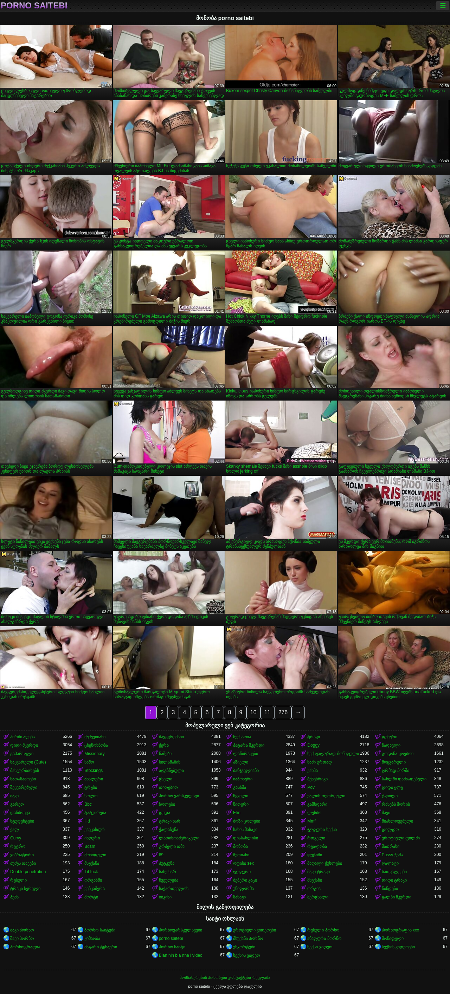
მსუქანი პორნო (248, 938)
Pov (311, 787)
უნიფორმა (243, 888)
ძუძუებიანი (94, 736)
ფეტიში (314, 854)
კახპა (312, 770)
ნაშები (165, 753)
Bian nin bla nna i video (180, 955)
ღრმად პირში (395, 770)
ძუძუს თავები (23, 863)
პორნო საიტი (172, 946)
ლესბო (314, 812)
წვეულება (168, 880)
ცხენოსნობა (96, 745)
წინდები (390, 888)
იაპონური (242, 779)
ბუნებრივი (317, 779)
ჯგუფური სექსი (321, 829)
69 (161, 854)
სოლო (90, 795)
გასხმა (239, 787)
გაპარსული (21, 753)
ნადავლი (391, 745)
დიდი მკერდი (24, 745)
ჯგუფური (242, 871)
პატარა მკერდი (248, 745)
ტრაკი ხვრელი (25, 888)
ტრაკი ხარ (169, 821)
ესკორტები (244, 946)
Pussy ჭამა (392, 854)
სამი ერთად (319, 762)
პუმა (14, 897)
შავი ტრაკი (318, 871)
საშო (89, 762)
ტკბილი (390, 795)
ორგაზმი (93, 880)
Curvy (15, 838)
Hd (87, 821)
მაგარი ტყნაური (100, 946)
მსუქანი (314, 880)
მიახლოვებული (397, 821)
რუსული (18, 880)
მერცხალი (317, 897)
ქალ (14, 829)
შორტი (91, 897)
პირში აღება (22, 736)
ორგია (314, 888)
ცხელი (165, 779)
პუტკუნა (166, 863)
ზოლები (167, 804)
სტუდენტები (22, 821)
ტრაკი (313, 736)
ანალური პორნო (324, 938)
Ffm (236, 812)
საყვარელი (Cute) (28, 762)
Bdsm (89, 846)
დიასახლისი (245, 838)
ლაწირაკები (245, 753)
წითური (241, 804)
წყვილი (240, 795)
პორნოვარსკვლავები (180, 930)
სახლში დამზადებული (404, 779)
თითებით (168, 787)
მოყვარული (394, 762)
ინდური (92, 838)
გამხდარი (317, 804)
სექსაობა (242, 736)
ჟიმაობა (92, 938)
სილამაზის (169, 762)
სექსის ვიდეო (246, 955)
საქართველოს (173, 888)
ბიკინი (165, 897)
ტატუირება (95, 812)
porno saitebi (34, 5)
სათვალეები (394, 871)
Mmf (311, 821)
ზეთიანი (241, 854)
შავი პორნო (22, 930)
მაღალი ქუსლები (324, 863)
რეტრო (17, 846)
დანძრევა (20, 812)
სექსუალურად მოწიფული (333, 753)
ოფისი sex (243, 863)
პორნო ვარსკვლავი (179, 795)
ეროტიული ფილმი (401, 838)
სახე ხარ (167, 871)
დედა (164, 812)
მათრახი (390, 846)
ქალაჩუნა (168, 829)
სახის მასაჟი (245, 829)
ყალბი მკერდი (396, 897)
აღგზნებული (171, 770)
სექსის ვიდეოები (398, 946)
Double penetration (28, 871)
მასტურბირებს (24, 770)
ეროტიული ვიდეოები (254, 930)
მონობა (240, 846)
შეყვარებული (23, 787)
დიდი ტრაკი (394, 880)
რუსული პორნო (323, 930)
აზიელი (240, 762)
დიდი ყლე (392, 787)
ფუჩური (389, 736)
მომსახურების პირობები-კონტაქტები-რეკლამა (225, 977)
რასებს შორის (396, 804)
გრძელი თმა (172, 846)
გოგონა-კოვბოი (397, 753)
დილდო (390, 829)
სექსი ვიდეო (319, 946)
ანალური (93, 779)
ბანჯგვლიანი (246, 770)
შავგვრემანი (171, 736)
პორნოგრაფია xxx (400, 930)
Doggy (313, 745)
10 (253, 712)
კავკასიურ (94, 829)
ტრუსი (90, 787)
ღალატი (390, 863)
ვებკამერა (94, 888)
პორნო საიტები (99, 930)
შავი (14, 795)
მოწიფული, (393, 938)
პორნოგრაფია (25, 946)
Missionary (94, 753)
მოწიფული (95, 854)
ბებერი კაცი (245, 880)
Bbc (88, 804)
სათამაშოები (23, 779)
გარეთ (17, 804)
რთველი (316, 838)
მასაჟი (239, 897)
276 (283, 712)
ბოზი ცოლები (246, 821)
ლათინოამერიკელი (179, 838)
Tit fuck (91, 871)
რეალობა (317, 846)
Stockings (93, 770)
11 (267, 712)
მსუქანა (91, 863)
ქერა (164, 745)
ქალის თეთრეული (326, 795)
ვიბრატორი (22, 854)
